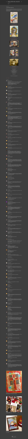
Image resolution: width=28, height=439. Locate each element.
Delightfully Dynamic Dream (11, 393)
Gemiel (8, 150)
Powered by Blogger (14, 436)
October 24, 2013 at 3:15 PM (10, 343)
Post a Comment (7, 368)
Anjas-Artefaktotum (10, 201)
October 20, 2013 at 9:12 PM (10, 179)
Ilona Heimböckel (9, 273)
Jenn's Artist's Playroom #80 (14, 38)
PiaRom (8, 115)
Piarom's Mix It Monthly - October (14, 24)
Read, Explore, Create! (14, 1)
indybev (8, 227)
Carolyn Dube (9, 133)
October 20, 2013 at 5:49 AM (10, 95)
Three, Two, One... (9, 412)
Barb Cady (9, 219)
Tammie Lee (9, 235)
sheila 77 (8, 215)
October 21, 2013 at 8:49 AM (10, 222)
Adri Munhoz (9, 206)
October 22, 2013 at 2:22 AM (10, 243)
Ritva (8, 193)
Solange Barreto (9, 168)
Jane (8, 172)
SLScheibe (9, 111)
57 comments (8, 394)
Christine (8, 107)
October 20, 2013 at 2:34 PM (10, 145)
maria (8, 121)
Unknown (9, 140)
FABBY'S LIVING (9, 316)
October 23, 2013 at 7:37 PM (10, 320)
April (8, 293)
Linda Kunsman (9, 125)
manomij (8, 211)
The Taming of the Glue (10, 333)
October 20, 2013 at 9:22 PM (10, 183)
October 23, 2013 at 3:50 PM (10, 310)
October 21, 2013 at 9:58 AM (10, 229)
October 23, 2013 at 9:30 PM (10, 326)
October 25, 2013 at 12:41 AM (10, 348)
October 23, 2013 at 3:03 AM (10, 279)
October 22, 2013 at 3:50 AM (10, 252)
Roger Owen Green (10, 302)
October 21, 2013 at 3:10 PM (10, 237)
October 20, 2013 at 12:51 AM (10, 88)
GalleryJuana (9, 262)
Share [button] (6, 394)
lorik (8, 249)
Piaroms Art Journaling (10, 119)
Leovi (8, 155)
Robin (8, 284)
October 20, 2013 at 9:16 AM (10, 128)
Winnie (8, 158)
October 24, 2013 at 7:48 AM (10, 335)
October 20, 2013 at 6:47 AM (10, 100)
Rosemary (9, 363)
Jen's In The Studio (14, 67)
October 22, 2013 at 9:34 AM (10, 257)
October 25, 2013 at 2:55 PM (10, 351)
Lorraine (8, 189)
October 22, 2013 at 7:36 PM (10, 268)
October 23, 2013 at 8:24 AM (10, 296)
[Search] (21, 1)
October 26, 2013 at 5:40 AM (10, 358)
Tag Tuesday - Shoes (14, 57)
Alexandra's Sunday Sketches (14, 25)
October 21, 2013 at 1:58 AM (10, 195)
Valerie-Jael (9, 93)
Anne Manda (9, 86)
